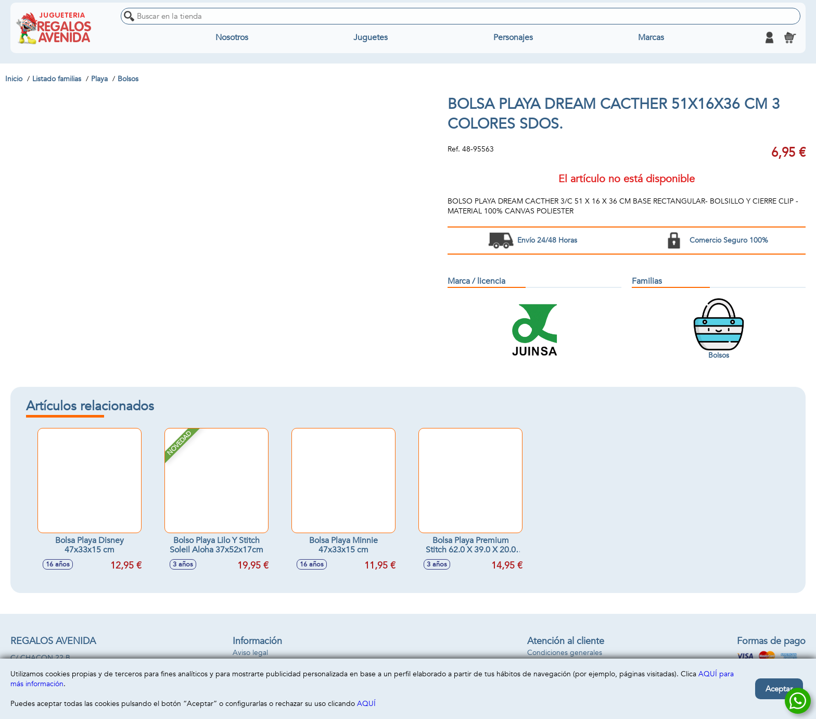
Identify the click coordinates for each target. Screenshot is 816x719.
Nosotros (231, 37)
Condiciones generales (564, 653)
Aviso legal (250, 653)
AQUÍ (366, 704)
